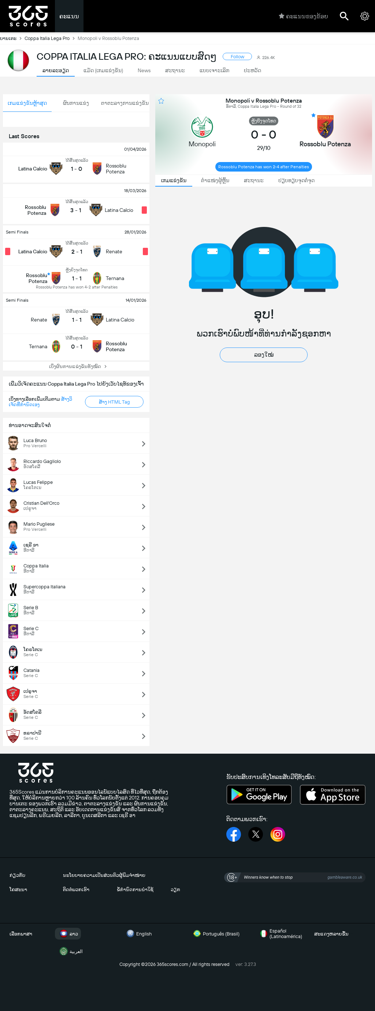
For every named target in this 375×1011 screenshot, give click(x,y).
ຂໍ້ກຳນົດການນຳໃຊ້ (135, 889)
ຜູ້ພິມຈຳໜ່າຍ (132, 875)
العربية (70, 951)
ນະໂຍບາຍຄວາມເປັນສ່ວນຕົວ (91, 875)
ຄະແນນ (69, 16)
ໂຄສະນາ (18, 889)
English (138, 933)
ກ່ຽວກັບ (17, 875)
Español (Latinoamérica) (280, 933)
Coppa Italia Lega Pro (51, 38)
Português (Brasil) (215, 933)
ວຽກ (175, 889)
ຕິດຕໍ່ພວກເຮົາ (76, 889)
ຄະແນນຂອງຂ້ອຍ (303, 16)
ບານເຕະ (12, 38)
